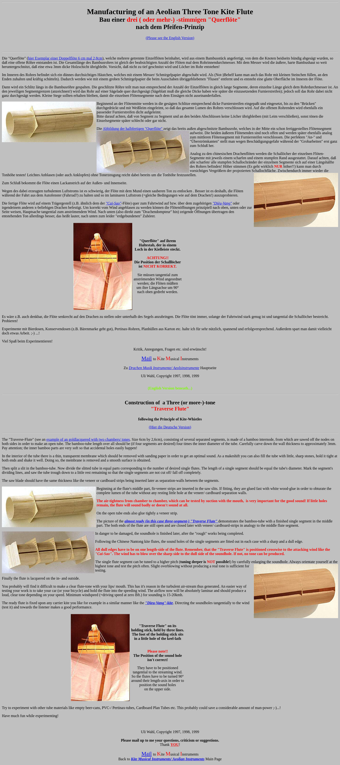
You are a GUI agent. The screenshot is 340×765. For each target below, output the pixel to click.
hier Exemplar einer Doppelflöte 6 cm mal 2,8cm (65, 58)
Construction (139, 403)
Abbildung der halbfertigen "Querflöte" (133, 129)
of (141, 11)
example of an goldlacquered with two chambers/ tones (88, 439)
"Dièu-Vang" (222, 203)
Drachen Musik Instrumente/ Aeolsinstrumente (164, 368)
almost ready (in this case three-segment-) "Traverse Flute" (171, 521)
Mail (146, 358)
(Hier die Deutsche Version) (170, 427)
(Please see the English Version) (170, 38)
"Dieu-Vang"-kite (159, 603)
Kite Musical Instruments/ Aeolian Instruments (167, 759)
